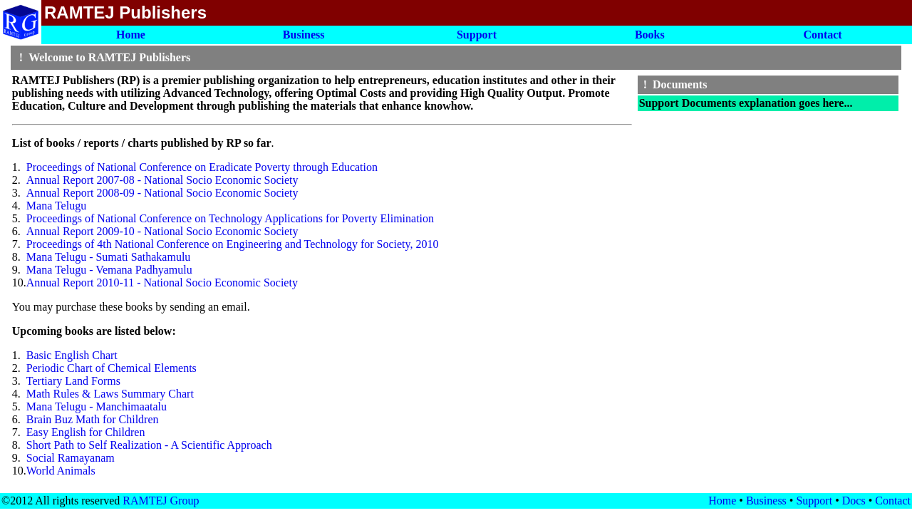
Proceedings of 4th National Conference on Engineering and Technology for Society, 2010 (232, 244)
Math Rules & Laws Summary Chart (110, 394)
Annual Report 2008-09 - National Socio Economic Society (162, 193)
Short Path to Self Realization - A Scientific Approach (149, 445)
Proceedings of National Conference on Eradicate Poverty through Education (202, 167)
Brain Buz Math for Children (92, 419)
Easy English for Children (85, 432)
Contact (893, 500)
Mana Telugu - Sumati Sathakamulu (108, 257)
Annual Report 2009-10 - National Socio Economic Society (162, 231)
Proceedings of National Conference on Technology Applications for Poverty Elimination (230, 218)
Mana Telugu (56, 206)
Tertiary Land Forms (73, 381)
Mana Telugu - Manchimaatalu (96, 406)
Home (722, 500)
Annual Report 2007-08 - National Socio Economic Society (162, 180)
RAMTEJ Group (161, 500)
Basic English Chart (72, 355)
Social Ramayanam (70, 458)
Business (766, 500)
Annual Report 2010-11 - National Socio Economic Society (162, 282)
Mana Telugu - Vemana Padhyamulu (109, 270)
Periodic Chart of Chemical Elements (111, 368)
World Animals (60, 471)
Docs (854, 500)
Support (814, 500)
